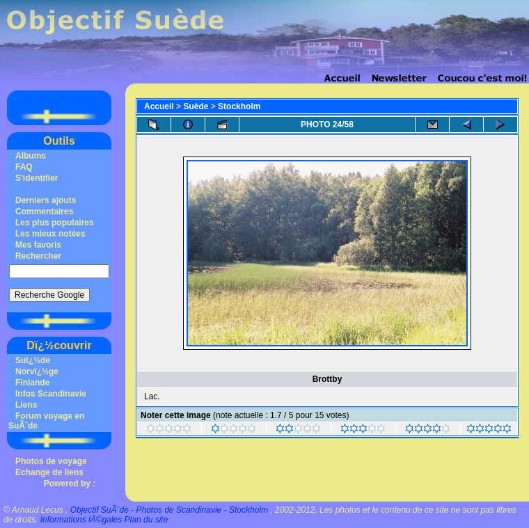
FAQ (24, 167)
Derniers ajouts (45, 200)
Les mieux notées (50, 234)
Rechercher (38, 256)
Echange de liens (49, 472)
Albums (30, 156)
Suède (195, 106)
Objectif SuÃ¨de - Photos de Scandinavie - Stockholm (169, 510)
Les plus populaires (54, 222)
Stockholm (239, 106)
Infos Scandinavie (50, 394)
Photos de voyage (51, 461)
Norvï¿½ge (36, 371)
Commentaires (44, 211)
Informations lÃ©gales (81, 520)
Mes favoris (38, 245)
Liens (26, 405)
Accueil (159, 106)
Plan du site (146, 520)
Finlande (32, 382)
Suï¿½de (32, 360)
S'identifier (36, 178)
